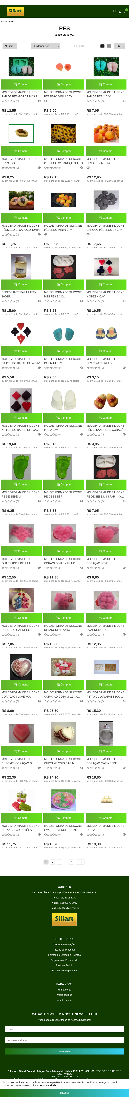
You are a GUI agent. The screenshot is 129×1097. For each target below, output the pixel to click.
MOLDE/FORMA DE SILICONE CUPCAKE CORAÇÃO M (63, 761)
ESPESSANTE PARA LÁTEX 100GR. (19, 294)
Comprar (21, 84)
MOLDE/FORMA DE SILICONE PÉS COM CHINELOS (105, 361)
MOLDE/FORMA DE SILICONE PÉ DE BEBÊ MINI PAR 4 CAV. (105, 494)
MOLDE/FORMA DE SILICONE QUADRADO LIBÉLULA (20, 561)
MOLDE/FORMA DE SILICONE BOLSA (105, 827)
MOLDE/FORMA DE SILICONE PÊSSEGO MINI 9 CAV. (63, 227)
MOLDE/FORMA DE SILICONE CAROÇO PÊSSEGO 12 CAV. (105, 227)
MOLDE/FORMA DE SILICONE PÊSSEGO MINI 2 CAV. (63, 94)
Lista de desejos (64, 1000)
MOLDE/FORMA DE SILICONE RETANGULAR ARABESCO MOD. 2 (105, 695)
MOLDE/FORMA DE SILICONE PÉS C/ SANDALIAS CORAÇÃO (106, 427)
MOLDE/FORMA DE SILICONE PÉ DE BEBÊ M (20, 494)
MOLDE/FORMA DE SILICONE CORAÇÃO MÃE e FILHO (63, 561)
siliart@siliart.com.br (68, 908)
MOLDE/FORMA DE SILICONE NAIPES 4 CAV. (105, 294)
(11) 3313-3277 (68, 897)
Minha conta (64, 989)
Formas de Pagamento (64, 970)
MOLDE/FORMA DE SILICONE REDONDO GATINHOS (20, 627)
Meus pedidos (64, 995)
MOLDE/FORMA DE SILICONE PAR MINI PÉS (63, 361)
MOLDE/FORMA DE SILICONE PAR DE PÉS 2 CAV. (105, 94)
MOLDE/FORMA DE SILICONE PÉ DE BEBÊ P (63, 494)
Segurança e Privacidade (64, 960)
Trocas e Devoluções (64, 944)
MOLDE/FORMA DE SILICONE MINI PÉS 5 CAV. (63, 294)
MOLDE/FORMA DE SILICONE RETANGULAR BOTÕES (20, 827)
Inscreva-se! (64, 1051)
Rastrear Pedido (64, 965)
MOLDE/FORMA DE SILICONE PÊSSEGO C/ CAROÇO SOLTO (63, 161)
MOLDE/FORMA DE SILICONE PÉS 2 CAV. (63, 427)
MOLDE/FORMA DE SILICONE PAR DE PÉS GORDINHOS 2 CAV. (20, 95)
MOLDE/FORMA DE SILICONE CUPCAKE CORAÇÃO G (20, 761)
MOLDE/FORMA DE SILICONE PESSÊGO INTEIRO (105, 161)
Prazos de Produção (64, 949)
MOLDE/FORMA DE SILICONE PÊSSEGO (20, 161)
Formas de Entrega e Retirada (64, 955)
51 (71, 862)
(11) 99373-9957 (68, 902)
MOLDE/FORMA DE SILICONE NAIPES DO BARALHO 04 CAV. (21, 361)
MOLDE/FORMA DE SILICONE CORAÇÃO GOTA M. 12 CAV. (63, 694)
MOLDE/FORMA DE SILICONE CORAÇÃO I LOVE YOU (20, 694)
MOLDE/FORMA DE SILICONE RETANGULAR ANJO (63, 627)
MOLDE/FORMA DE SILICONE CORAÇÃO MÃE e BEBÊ (105, 761)
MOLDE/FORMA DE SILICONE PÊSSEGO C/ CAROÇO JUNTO (21, 227)
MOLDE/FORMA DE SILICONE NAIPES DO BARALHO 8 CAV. (20, 427)
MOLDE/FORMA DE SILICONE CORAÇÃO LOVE (105, 561)
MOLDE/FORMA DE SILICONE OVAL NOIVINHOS (105, 627)
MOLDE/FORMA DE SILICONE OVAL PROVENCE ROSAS (63, 827)
